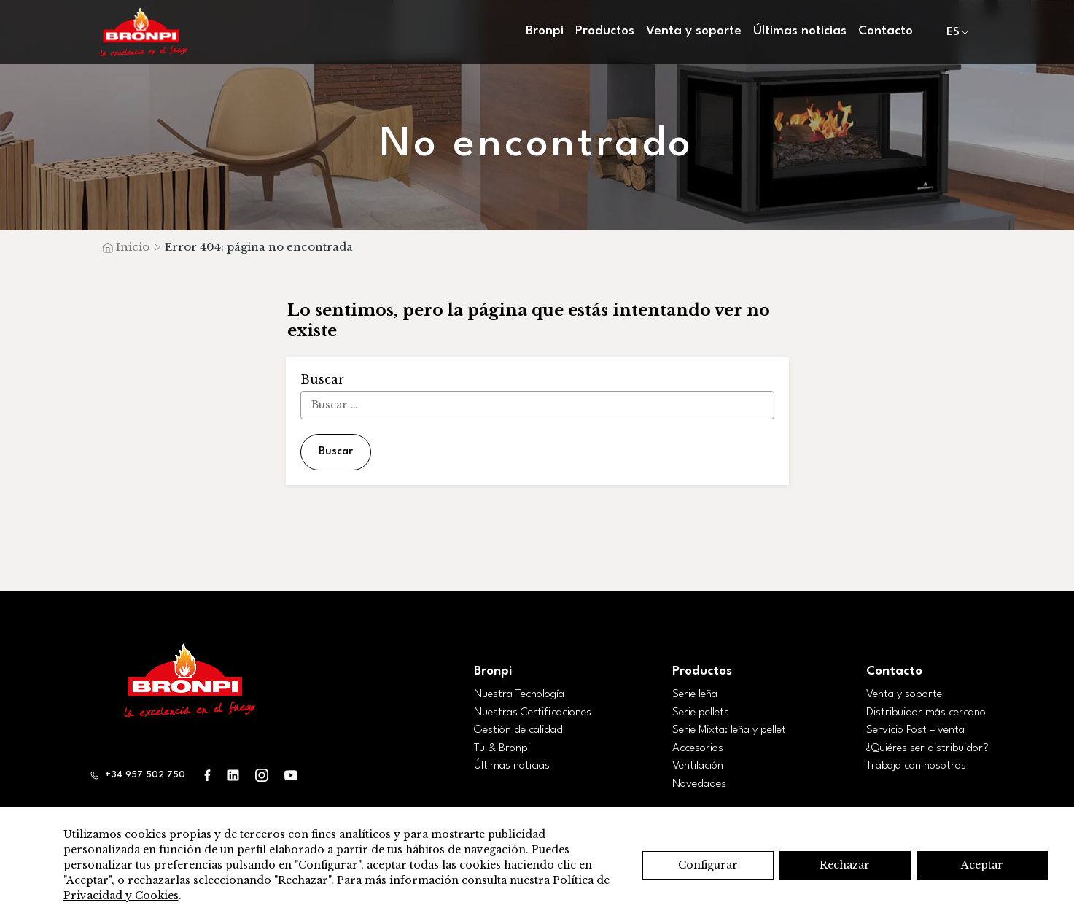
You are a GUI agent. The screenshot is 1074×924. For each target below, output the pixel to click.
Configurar (708, 864)
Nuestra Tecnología (519, 694)
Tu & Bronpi (502, 748)
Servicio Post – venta (915, 730)
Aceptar (982, 864)
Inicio (132, 247)
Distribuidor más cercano (926, 712)
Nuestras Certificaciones (532, 712)
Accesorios (697, 748)
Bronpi (545, 31)
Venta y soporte (694, 31)
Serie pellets (700, 712)
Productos (604, 31)
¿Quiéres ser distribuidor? (927, 748)
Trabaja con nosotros (916, 766)
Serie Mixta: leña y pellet (729, 730)
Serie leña (694, 694)
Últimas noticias (800, 31)
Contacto (885, 31)
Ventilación (697, 766)
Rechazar (845, 864)
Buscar (336, 451)
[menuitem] (954, 32)
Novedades (699, 784)
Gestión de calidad (518, 730)
